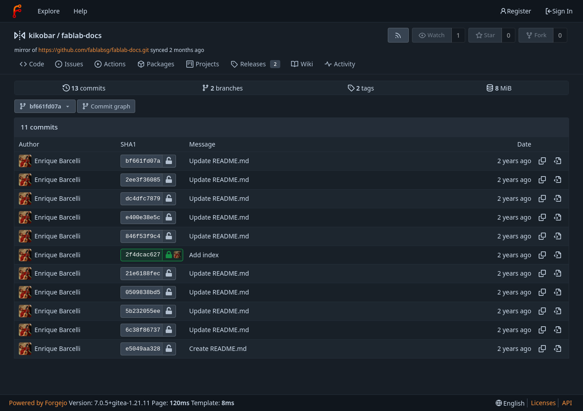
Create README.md (218, 349)
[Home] (17, 11)
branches (222, 88)
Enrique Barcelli (57, 160)
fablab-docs (81, 35)
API (567, 402)
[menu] (510, 403)
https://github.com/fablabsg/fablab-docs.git (94, 50)
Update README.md (219, 161)
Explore (49, 11)
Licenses (543, 402)
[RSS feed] (398, 35)
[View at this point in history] (557, 161)
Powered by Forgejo (38, 402)
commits (84, 88)
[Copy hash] (542, 161)
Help (80, 11)
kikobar (42, 35)
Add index (204, 255)
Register (515, 11)
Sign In (559, 11)
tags (360, 88)
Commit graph (106, 106)
